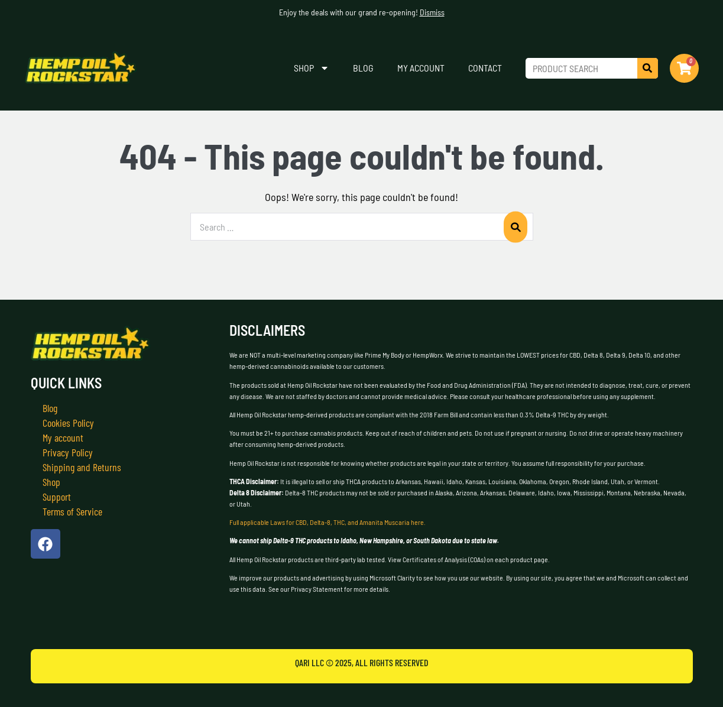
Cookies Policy (68, 423)
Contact (485, 67)
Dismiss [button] (432, 12)
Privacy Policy (68, 452)
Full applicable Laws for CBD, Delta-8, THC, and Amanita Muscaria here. (327, 522)
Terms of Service (73, 511)
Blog (363, 67)
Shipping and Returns (82, 467)
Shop (311, 68)
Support (57, 496)
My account (421, 67)
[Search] (647, 68)
